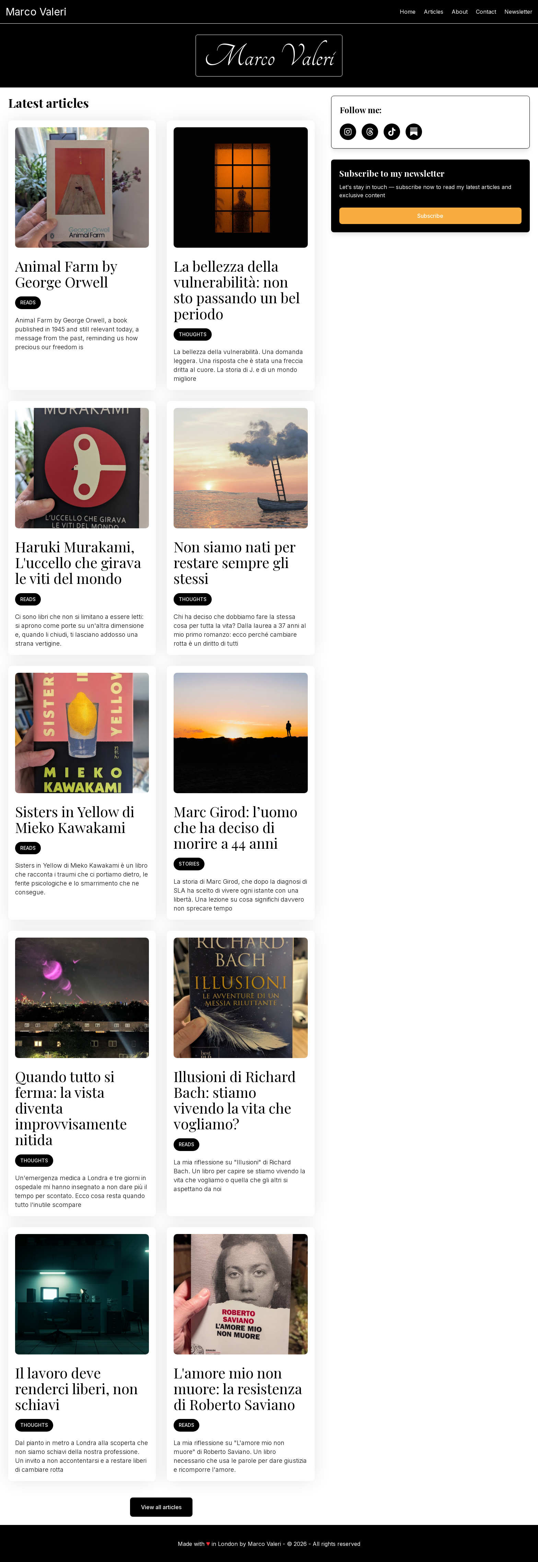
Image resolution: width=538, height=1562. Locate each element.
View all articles (161, 1507)
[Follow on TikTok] (392, 132)
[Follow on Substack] (414, 132)
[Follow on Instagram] (348, 132)
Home (408, 11)
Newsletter (518, 11)
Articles (433, 11)
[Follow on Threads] (370, 132)
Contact (486, 11)
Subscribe (430, 215)
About (460, 11)
